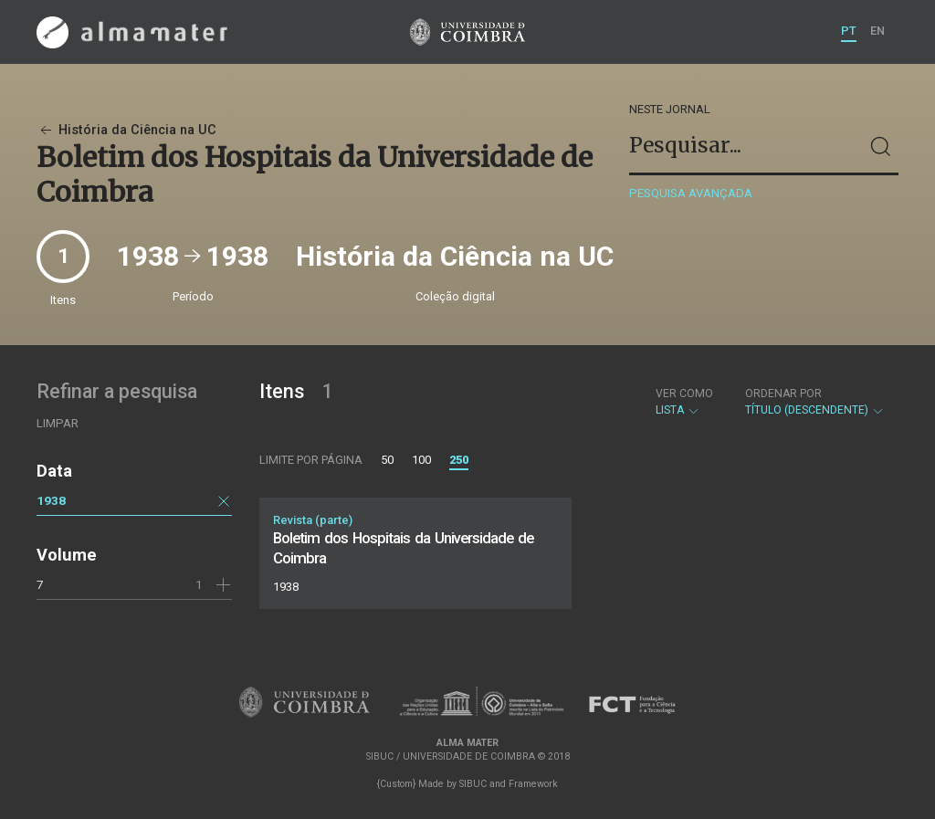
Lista (684, 401)
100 (421, 460)
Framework (533, 784)
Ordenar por (783, 393)
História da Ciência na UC (126, 130)
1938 (51, 500)
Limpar (58, 423)
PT (848, 30)
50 (387, 460)
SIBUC (473, 784)
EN (877, 30)
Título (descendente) (815, 401)
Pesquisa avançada (690, 193)
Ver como (684, 393)
